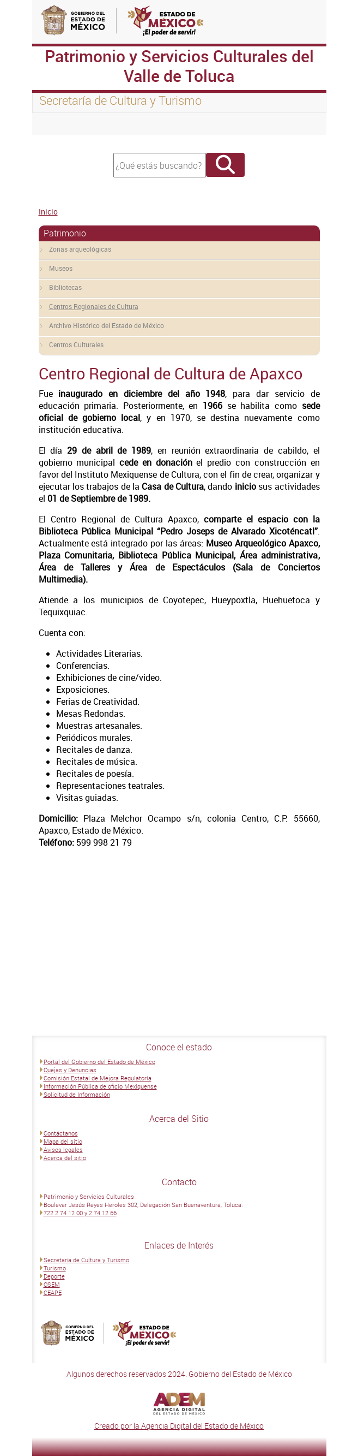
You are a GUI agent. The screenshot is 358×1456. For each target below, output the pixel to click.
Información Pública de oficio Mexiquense (100, 1086)
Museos (60, 268)
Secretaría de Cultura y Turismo (86, 1260)
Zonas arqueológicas (80, 249)
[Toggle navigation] (54, 124)
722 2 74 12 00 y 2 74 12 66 (80, 1213)
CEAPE (53, 1292)
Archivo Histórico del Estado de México (106, 325)
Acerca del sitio (65, 1158)
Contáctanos (61, 1133)
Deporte (54, 1276)
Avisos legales (63, 1149)
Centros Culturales (76, 344)
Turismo (55, 1268)
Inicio (48, 211)
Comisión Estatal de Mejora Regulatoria (97, 1078)
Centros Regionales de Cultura (93, 306)
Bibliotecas (65, 287)
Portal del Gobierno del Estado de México (99, 1061)
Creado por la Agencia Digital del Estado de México (179, 1426)
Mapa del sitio (63, 1141)
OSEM (52, 1284)
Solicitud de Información (77, 1094)
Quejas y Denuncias (70, 1070)
